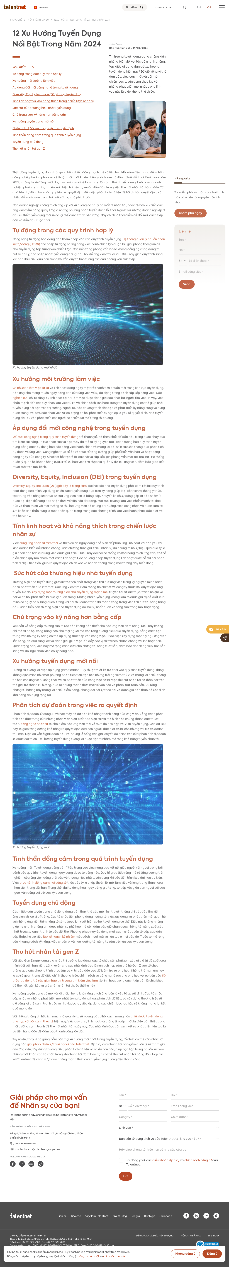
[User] (184, 7)
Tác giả (135, 1215)
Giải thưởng (120, 1215)
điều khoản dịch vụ (165, 1160)
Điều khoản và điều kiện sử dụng (155, 1235)
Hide (23, 66)
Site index (213, 1235)
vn (209, 7)
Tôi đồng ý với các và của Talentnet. (172, 1162)
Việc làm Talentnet (96, 1215)
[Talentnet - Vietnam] (43, 7)
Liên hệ (62, 1215)
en (199, 7)
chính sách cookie (114, 1256)
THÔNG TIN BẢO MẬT (191, 1235)
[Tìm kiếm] (134, 7)
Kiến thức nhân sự (38, 20)
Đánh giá (149, 1215)
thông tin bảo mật (88, 1256)
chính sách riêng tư (198, 1160)
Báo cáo (76, 1215)
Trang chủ (16, 20)
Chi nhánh (165, 1215)
